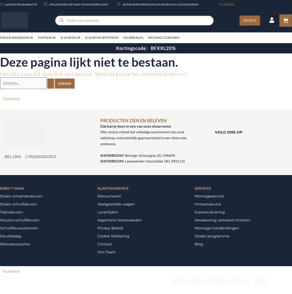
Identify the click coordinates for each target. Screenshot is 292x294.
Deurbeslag (133, 37)
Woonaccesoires (15, 244)
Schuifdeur (70, 37)
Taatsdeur (47, 37)
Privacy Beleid (110, 228)
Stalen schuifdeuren (18, 204)
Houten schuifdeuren (19, 220)
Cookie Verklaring (113, 236)
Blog (199, 244)
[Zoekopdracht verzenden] (50, 83)
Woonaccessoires (164, 37)
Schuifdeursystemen (19, 228)
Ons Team (106, 252)
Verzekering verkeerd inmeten (223, 220)
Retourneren (109, 196)
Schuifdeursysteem (102, 37)
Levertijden (107, 212)
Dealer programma (212, 236)
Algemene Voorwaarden (119, 220)
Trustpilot (227, 4)
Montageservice (209, 196)
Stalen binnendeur (16, 37)
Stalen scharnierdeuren (21, 196)
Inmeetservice (208, 204)
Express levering (210, 212)
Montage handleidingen (217, 228)
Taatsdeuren (11, 212)
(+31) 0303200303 (186, 4)
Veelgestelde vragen (116, 204)
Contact (104, 244)
